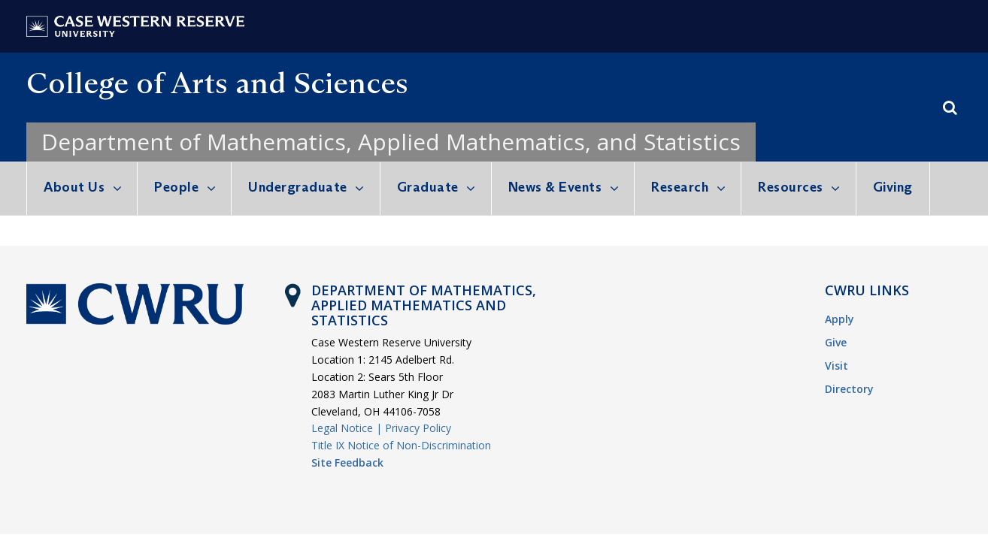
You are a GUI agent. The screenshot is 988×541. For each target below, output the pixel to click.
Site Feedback (347, 462)
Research (679, 187)
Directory (849, 389)
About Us (74, 187)
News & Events (555, 187)
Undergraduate (297, 187)
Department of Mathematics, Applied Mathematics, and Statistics (391, 141)
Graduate (428, 187)
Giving (893, 187)
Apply (839, 319)
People (176, 187)
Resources (790, 187)
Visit (836, 365)
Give (836, 342)
